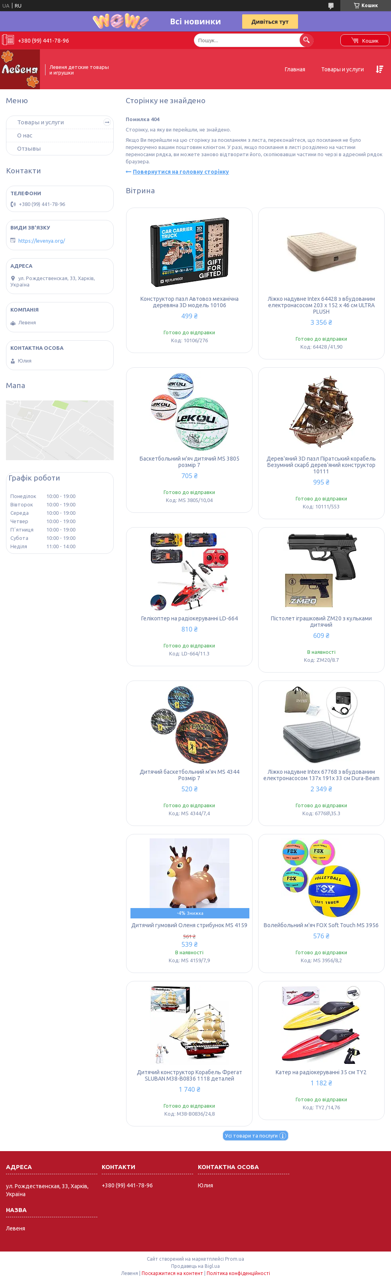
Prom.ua (234, 1258)
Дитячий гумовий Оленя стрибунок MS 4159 (189, 925)
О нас (24, 135)
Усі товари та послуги (251, 1135)
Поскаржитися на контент (172, 1273)
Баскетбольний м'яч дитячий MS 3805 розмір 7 (189, 461)
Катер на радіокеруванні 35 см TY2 (321, 1072)
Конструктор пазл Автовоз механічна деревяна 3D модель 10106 (189, 302)
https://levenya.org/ (41, 240)
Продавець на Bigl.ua (195, 1266)
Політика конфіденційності (238, 1273)
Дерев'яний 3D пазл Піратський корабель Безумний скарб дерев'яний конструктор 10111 (321, 465)
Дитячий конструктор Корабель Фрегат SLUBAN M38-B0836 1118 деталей (189, 1075)
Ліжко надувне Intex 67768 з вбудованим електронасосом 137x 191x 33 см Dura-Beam (321, 775)
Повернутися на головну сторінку (181, 172)
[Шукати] (307, 40)
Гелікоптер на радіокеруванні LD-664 (189, 618)
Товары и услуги (342, 69)
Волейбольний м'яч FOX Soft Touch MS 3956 (321, 925)
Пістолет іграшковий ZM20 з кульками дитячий (321, 621)
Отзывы (29, 148)
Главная (295, 69)
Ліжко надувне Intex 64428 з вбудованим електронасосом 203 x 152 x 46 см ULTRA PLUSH (321, 305)
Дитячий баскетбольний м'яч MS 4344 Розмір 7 (189, 775)
